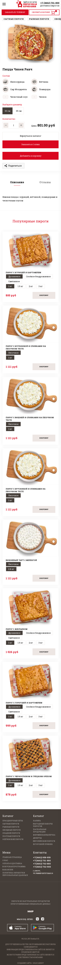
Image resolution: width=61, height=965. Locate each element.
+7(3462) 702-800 (42, 863)
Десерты (37, 838)
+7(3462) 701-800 (42, 860)
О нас (5, 860)
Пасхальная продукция (39, 830)
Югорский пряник (43, 844)
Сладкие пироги (11, 833)
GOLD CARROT (38, 963)
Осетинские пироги (12, 839)
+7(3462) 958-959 (42, 857)
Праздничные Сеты (12, 821)
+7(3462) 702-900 (42, 866)
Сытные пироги (10, 824)
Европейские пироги (44, 841)
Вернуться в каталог (30, 136)
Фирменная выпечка (44, 835)
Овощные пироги (11, 830)
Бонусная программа (14, 867)
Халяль (37, 821)
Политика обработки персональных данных (15, 874)
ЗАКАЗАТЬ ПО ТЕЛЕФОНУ (15, 12)
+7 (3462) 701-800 (49, 2)
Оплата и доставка (12, 863)
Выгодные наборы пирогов (43, 825)
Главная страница (12, 857)
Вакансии (7, 870)
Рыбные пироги (10, 827)
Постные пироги (11, 836)
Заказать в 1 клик (30, 144)
